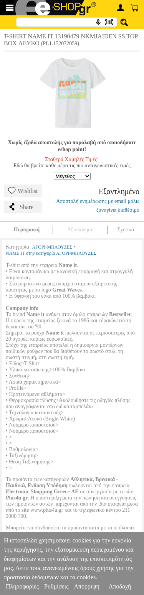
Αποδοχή (120, 586)
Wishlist (23, 190)
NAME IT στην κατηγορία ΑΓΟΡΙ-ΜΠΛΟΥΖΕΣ (51, 253)
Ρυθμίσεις (56, 586)
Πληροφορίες (22, 586)
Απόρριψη (86, 586)
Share (20, 207)
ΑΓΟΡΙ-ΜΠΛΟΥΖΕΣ (52, 247)
